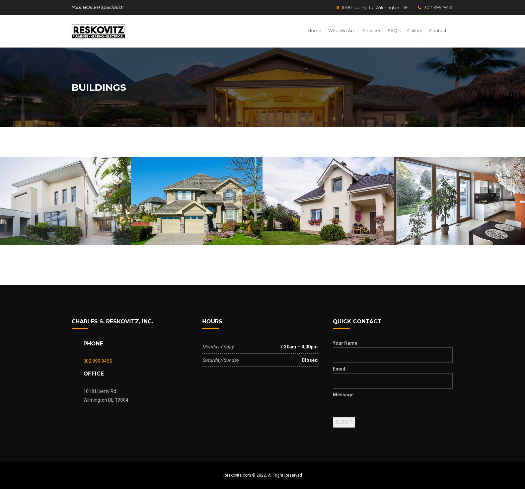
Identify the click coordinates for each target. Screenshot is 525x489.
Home (314, 30)
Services (371, 30)
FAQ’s (394, 30)
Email (339, 369)
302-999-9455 (435, 7)
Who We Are (342, 30)
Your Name (345, 343)
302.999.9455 (97, 361)
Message (343, 394)
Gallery (414, 30)
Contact (438, 30)
